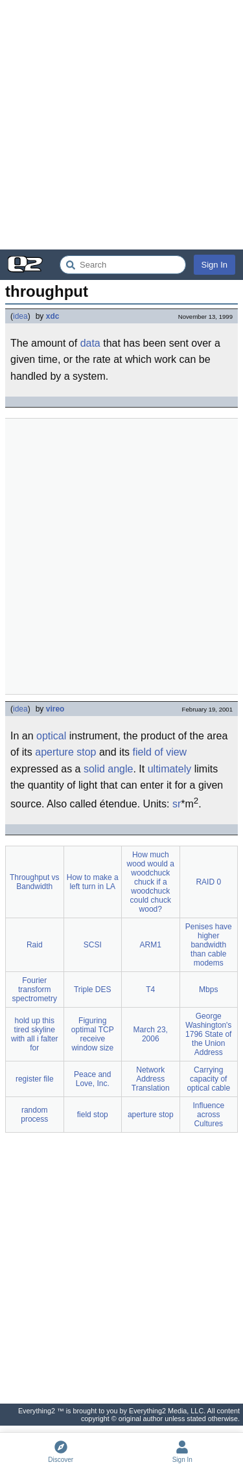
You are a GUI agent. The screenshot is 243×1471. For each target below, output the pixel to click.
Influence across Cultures (208, 1114)
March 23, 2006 (150, 1034)
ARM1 (150, 944)
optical (51, 735)
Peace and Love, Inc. (92, 1079)
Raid (35, 944)
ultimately (170, 768)
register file (35, 1078)
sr (176, 803)
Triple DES (92, 989)
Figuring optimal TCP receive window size (92, 1034)
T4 (150, 989)
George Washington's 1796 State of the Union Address (208, 1034)
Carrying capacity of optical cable (208, 1079)
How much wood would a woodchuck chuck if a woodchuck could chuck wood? (150, 882)
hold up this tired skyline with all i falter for (34, 1034)
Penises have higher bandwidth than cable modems (208, 944)
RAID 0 (208, 881)
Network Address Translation (151, 1079)
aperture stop (65, 752)
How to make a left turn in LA (93, 882)
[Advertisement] (121, 124)
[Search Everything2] (123, 264)
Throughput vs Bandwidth (35, 882)
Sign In (214, 265)
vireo (55, 708)
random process (34, 1115)
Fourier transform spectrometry (34, 989)
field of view (160, 752)
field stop (92, 1114)
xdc (53, 316)
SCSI (93, 944)
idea (20, 316)
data (90, 343)
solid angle (108, 768)
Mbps (208, 989)
